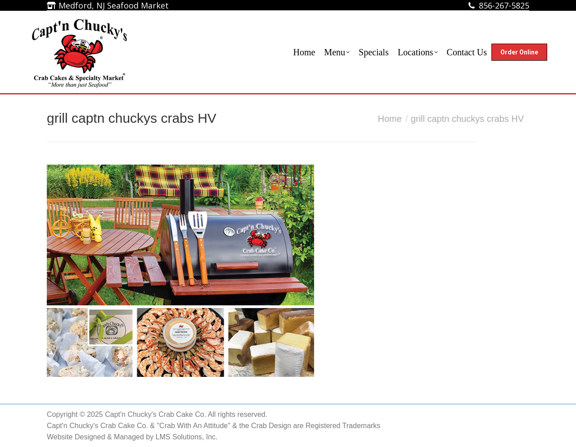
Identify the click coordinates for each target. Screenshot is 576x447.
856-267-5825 (504, 5)
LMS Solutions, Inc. (187, 437)
